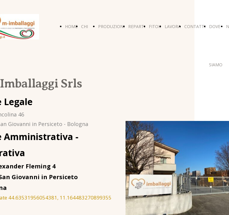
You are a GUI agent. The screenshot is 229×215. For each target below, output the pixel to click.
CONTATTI (194, 26)
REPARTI (136, 26)
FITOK (155, 26)
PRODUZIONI (111, 26)
